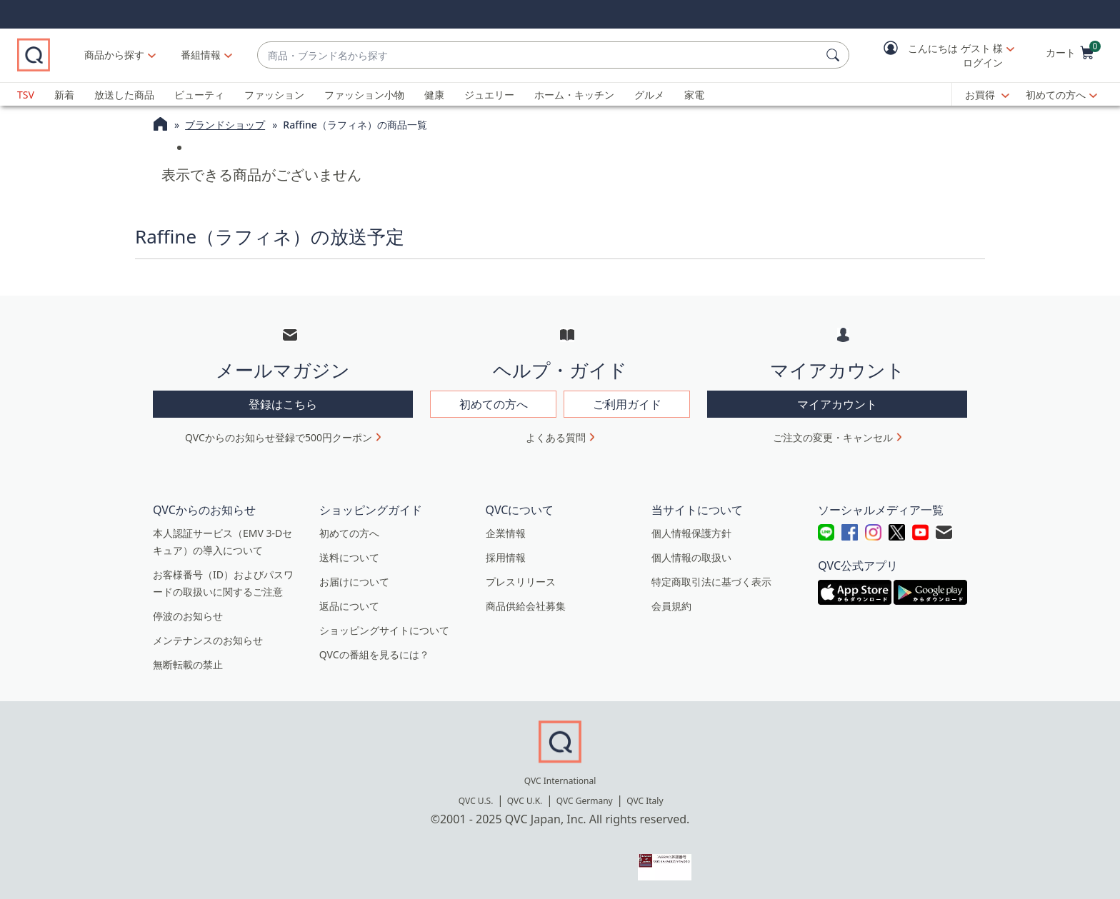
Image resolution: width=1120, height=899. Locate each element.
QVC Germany (584, 801)
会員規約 (671, 606)
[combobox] (558, 55)
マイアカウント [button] (837, 404)
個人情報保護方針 (691, 533)
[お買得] (987, 95)
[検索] (835, 55)
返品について (349, 606)
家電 (694, 94)
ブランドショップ (225, 124)
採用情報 (506, 557)
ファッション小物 (364, 94)
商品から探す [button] (152, 54)
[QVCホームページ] (160, 125)
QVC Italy (644, 801)
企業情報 (506, 533)
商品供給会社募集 (526, 606)
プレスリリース (521, 581)
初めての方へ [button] (493, 404)
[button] (938, 55)
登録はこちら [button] (283, 404)
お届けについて (354, 581)
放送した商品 (124, 94)
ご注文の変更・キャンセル (833, 437)
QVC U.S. (476, 801)
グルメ (649, 94)
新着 (64, 94)
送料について (349, 557)
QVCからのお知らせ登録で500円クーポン (278, 437)
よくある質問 (556, 437)
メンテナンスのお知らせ (208, 640)
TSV (25, 94)
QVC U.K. (524, 801)
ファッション (274, 94)
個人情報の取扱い (691, 557)
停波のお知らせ (188, 616)
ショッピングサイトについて (384, 630)
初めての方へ (1056, 94)
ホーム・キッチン (574, 94)
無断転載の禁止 (188, 664)
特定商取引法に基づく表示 (711, 581)
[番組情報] (239, 55)
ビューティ (199, 94)
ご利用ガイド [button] (627, 404)
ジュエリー (489, 94)
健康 (434, 94)
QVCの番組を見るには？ (374, 654)
